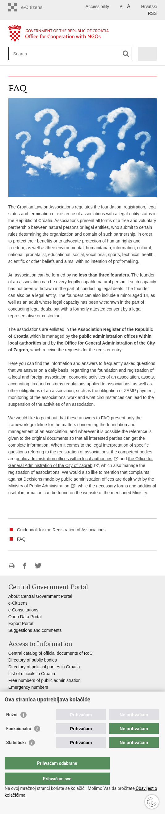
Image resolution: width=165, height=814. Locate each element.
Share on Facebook (25, 566)
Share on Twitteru (38, 566)
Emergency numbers (28, 687)
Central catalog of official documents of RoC (50, 653)
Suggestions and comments (35, 630)
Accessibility (97, 6)
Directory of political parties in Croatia (44, 666)
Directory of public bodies (32, 660)
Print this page (11, 566)
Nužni (11, 727)
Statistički (16, 754)
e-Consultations (23, 609)
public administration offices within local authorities (64, 458)
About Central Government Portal (40, 596)
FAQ (21, 539)
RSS (152, 13)
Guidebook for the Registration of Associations (61, 529)
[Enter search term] (35, 54)
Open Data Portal (25, 616)
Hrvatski (149, 6)
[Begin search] (126, 53)
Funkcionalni (18, 741)
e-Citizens (17, 603)
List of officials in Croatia (31, 673)
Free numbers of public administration (44, 680)
